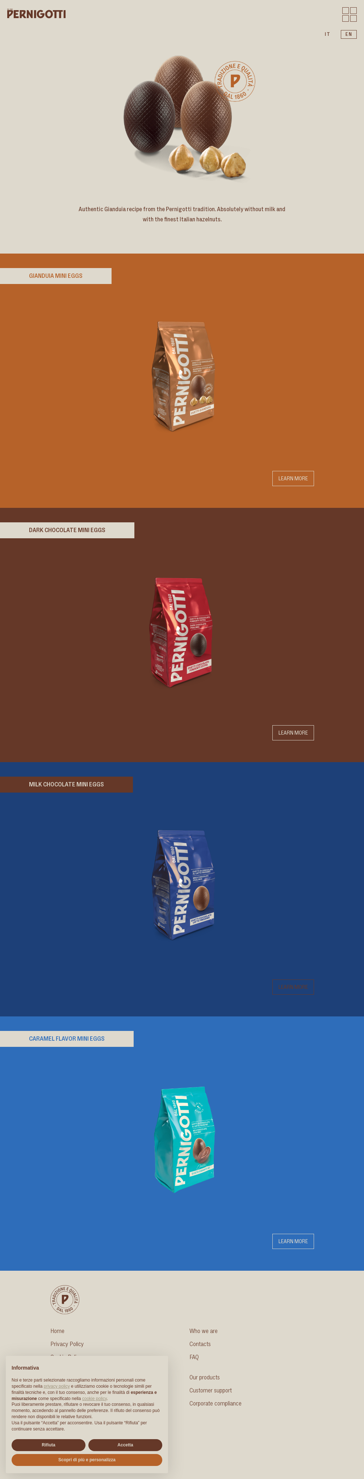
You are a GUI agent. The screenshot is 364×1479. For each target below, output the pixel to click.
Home (57, 1331)
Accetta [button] (125, 1444)
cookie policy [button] (94, 1398)
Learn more (293, 478)
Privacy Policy (67, 1344)
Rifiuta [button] (48, 1444)
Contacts (200, 1344)
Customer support (210, 1390)
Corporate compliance (215, 1403)
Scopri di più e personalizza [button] (87, 1459)
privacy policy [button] (57, 1386)
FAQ (194, 1357)
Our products (204, 1377)
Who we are (203, 1331)
